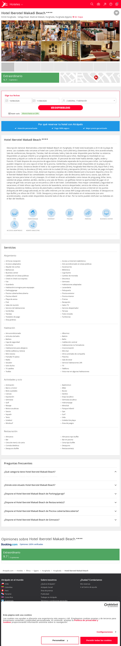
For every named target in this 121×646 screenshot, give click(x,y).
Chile (7, 584)
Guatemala (9, 600)
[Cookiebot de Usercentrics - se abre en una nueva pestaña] (106, 605)
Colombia (8, 587)
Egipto (36, 570)
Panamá (8, 594)
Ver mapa (78, 17)
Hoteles (20, 570)
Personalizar (60, 640)
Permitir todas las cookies (99, 640)
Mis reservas (85, 584)
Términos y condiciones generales (54, 600)
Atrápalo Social (47, 587)
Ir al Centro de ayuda (88, 587)
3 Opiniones (13, 80)
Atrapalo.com (8, 570)
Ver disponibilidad (60, 107)
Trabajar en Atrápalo (49, 597)
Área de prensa (47, 590)
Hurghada (46, 570)
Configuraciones (105, 631)
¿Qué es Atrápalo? (48, 584)
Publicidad (45, 594)
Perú (6, 590)
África (28, 570)
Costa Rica (9, 597)
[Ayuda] (110, 4)
